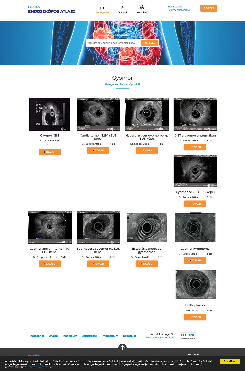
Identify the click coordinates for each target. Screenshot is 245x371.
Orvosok (54, 336)
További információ (41, 367)
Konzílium (70, 336)
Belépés (209, 8)
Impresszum (110, 336)
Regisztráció (175, 6)
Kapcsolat (129, 336)
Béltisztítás (89, 336)
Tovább (49, 152)
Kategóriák (111, 84)
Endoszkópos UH (130, 84)
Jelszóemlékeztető (179, 9)
